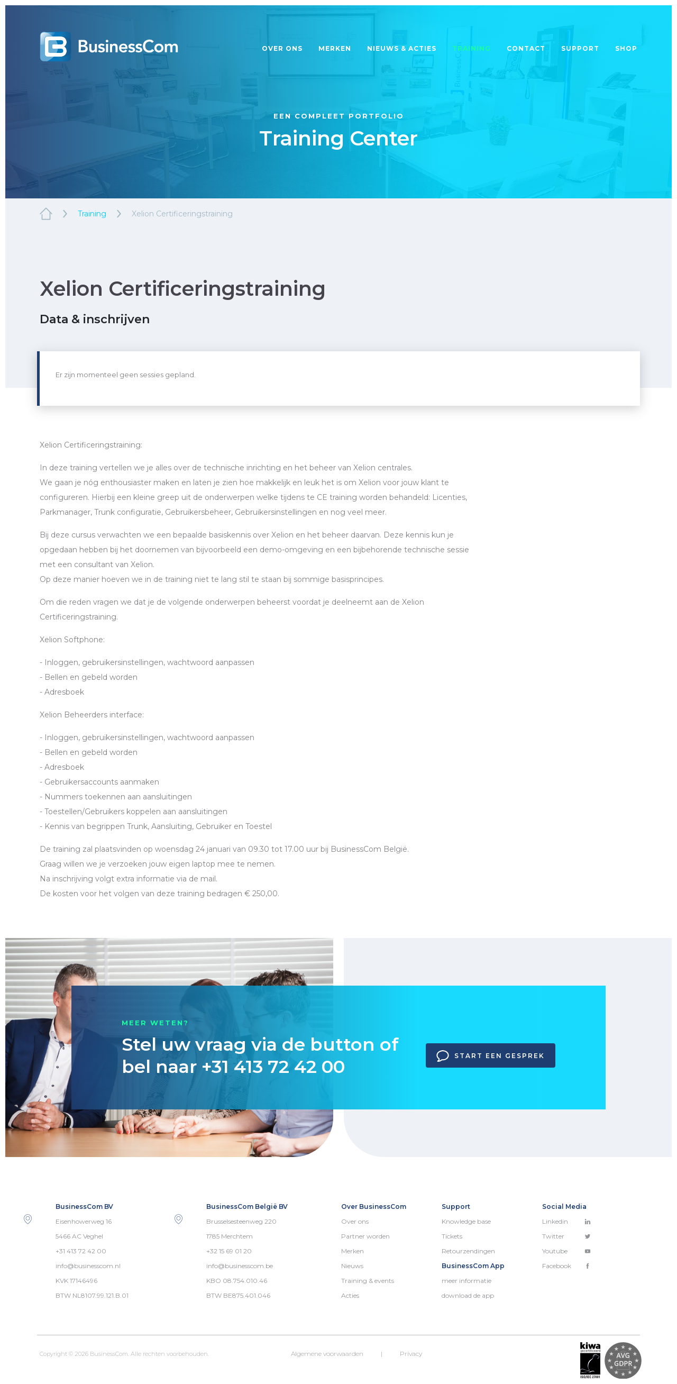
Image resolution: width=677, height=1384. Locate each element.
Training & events (367, 1281)
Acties (350, 1295)
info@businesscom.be (239, 1266)
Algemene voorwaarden (327, 1354)
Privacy (411, 1354)
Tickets (452, 1236)
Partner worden (365, 1236)
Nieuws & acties (401, 48)
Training (471, 48)
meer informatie (466, 1281)
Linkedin (566, 1221)
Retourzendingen (468, 1251)
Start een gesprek (490, 1056)
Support (580, 48)
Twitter (566, 1236)
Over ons (282, 48)
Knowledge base (466, 1221)
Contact (526, 48)
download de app (468, 1295)
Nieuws (352, 1266)
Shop (626, 48)
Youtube (566, 1251)
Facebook (566, 1266)
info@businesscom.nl (88, 1266)
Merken (334, 48)
